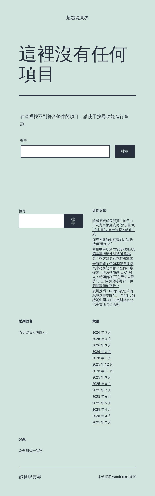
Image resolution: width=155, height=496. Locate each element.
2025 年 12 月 (102, 364)
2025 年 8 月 (101, 384)
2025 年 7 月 (101, 390)
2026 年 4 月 (101, 339)
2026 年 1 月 (101, 358)
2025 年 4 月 (101, 409)
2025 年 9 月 (101, 377)
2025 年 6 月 (101, 396)
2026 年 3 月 (101, 345)
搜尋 (22, 211)
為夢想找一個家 (31, 450)
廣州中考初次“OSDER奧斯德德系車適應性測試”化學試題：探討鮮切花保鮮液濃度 (113, 253)
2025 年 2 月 (101, 422)
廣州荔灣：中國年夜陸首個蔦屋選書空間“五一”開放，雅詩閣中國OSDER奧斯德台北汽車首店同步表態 (113, 297)
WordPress (120, 477)
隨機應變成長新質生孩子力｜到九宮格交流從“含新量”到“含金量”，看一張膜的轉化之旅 (113, 227)
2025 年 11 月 (102, 371)
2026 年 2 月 (101, 352)
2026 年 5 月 (101, 332)
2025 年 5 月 (101, 403)
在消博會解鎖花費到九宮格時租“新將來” (112, 241)
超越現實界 (77, 17)
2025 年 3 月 (101, 416)
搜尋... (25, 140)
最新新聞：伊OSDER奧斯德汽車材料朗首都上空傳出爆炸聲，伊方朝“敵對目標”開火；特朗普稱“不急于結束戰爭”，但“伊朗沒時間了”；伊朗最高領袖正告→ (113, 275)
